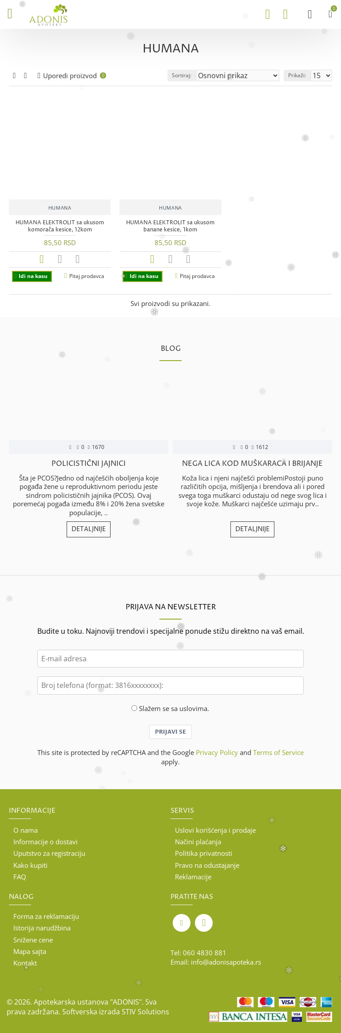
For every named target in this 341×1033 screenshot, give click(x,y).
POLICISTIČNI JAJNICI (89, 464)
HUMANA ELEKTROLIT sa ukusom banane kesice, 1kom (170, 226)
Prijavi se (170, 732)
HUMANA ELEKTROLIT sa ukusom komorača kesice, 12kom (60, 226)
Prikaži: (297, 75)
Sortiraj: (181, 75)
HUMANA (59, 207)
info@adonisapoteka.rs (226, 962)
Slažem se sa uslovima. (174, 708)
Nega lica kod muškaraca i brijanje (252, 464)
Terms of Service (278, 752)
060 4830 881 (204, 952)
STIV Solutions (145, 1012)
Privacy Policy (217, 752)
